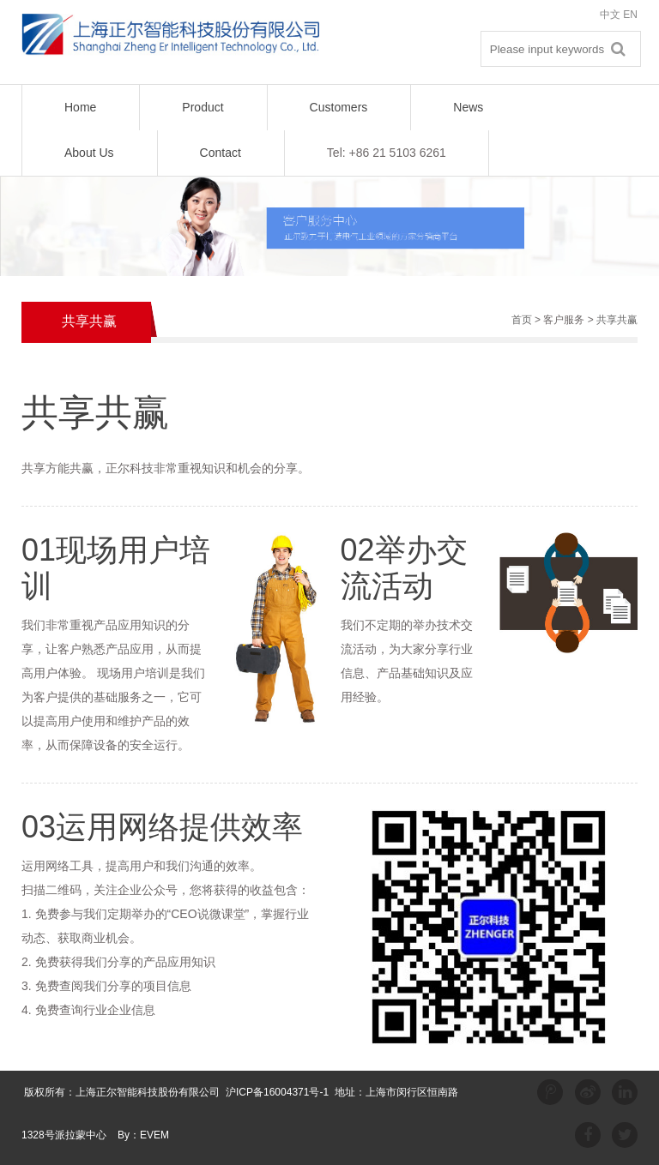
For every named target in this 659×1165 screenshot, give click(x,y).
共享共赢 (617, 320)
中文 (610, 15)
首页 (521, 320)
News (468, 107)
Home (80, 107)
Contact (220, 152)
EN (630, 15)
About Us (89, 152)
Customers (339, 107)
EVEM (154, 1135)
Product (202, 107)
